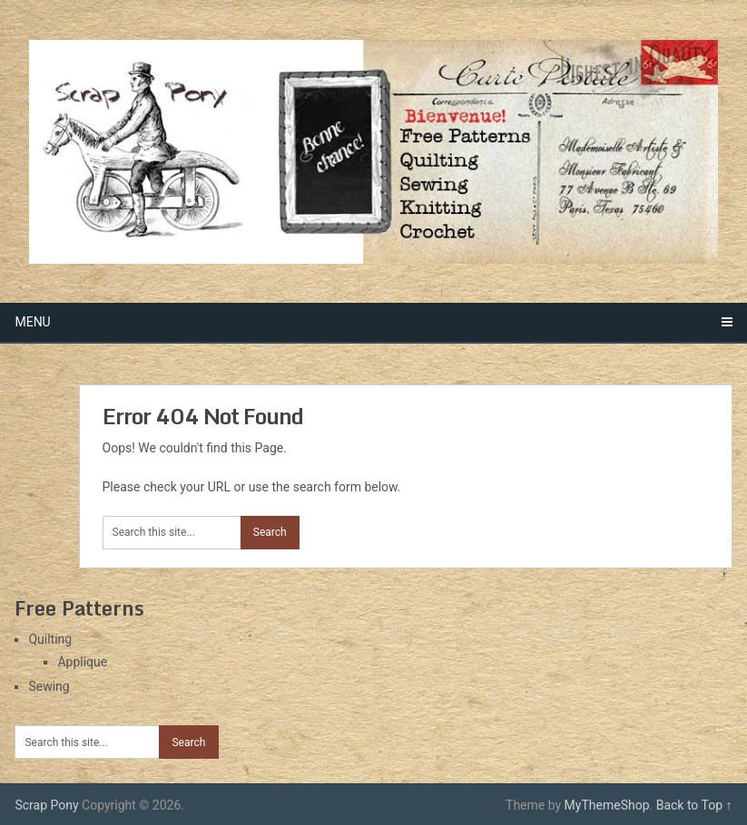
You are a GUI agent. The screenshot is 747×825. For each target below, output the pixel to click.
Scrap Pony (46, 805)
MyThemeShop (607, 805)
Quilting (50, 639)
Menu (32, 322)
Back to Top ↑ (694, 805)
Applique (82, 662)
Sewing (48, 686)
